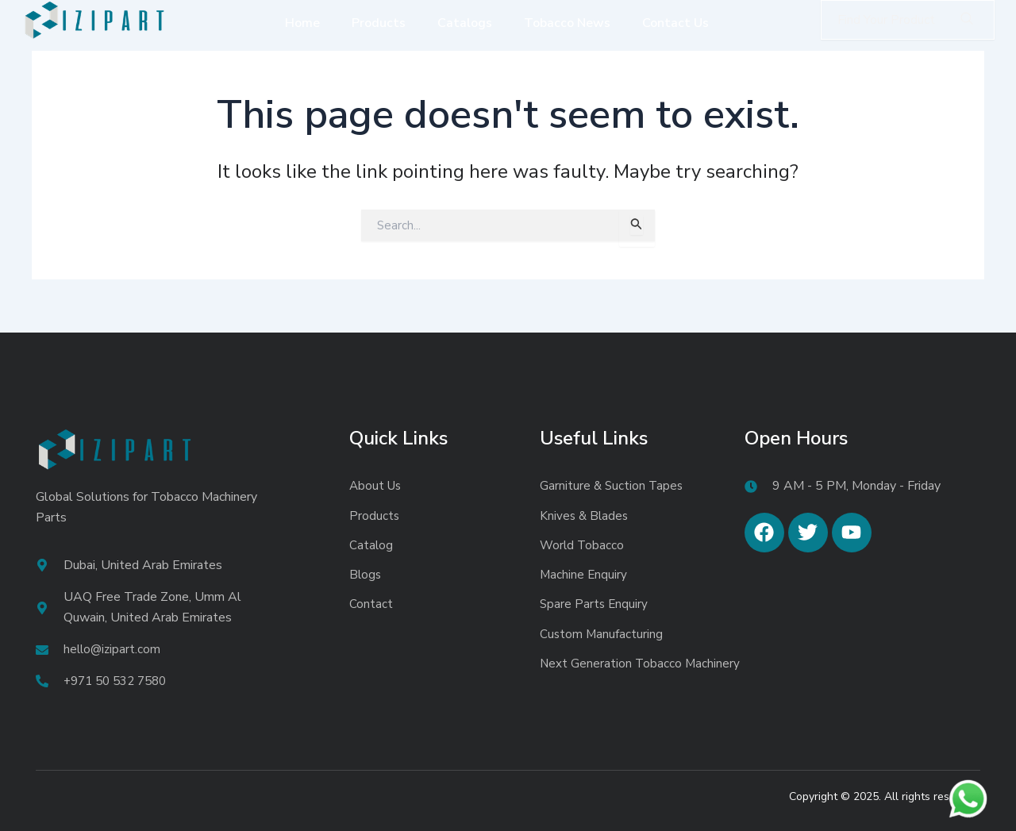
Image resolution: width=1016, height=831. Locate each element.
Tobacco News (567, 23)
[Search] (967, 20)
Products (379, 23)
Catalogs (464, 23)
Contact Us (675, 23)
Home (302, 23)
